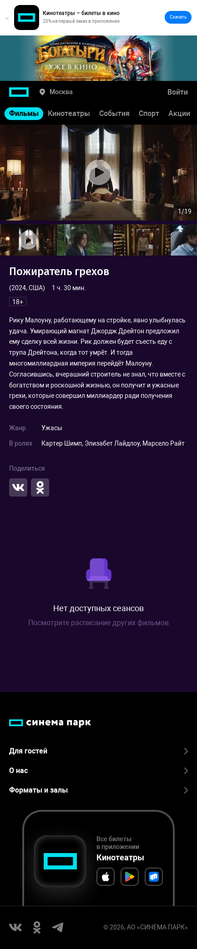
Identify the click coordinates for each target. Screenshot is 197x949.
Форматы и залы (98, 790)
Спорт (149, 113)
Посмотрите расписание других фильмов (98, 622)
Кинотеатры (69, 113)
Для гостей (98, 751)
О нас (98, 770)
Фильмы (24, 113)
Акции (179, 113)
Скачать (178, 17)
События (114, 113)
